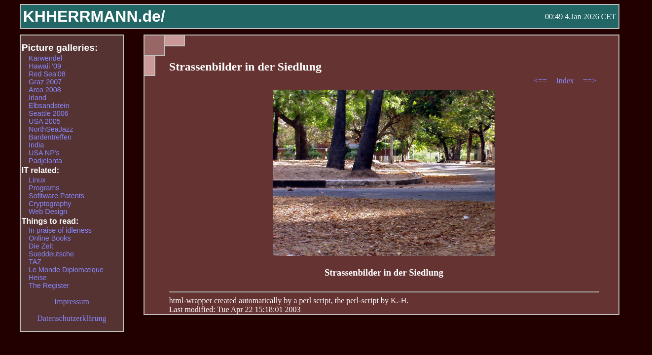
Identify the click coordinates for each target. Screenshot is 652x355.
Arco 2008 (45, 90)
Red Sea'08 (47, 74)
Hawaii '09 (45, 66)
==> (589, 80)
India (36, 145)
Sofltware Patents (56, 196)
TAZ (35, 262)
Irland (37, 98)
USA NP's (44, 153)
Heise (38, 278)
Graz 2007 (45, 82)
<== (541, 80)
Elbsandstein (49, 105)
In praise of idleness (60, 230)
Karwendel (45, 58)
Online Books (50, 238)
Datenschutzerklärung (71, 318)
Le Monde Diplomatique (66, 270)
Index (566, 80)
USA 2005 (45, 121)
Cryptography (50, 204)
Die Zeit (41, 246)
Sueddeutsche (51, 254)
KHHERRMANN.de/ (94, 16)
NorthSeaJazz (51, 129)
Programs (44, 188)
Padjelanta (45, 161)
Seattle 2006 (49, 113)
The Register (49, 285)
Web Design (48, 211)
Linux (37, 180)
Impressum (71, 301)
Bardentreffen (50, 137)
